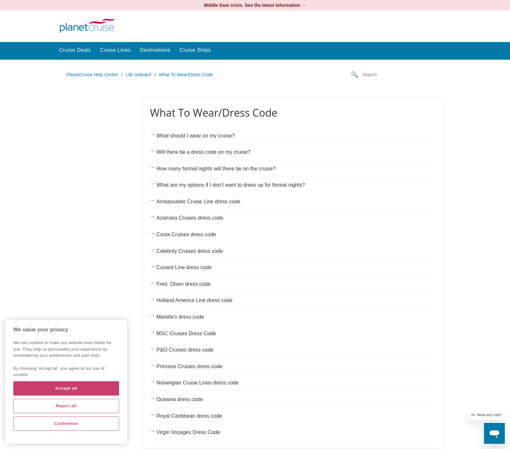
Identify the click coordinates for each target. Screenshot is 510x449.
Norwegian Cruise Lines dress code (197, 382)
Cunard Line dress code (184, 267)
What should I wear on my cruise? (195, 135)
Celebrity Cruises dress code (189, 251)
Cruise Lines (115, 50)
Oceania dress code (179, 399)
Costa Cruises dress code (186, 234)
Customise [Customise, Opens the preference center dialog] (66, 423)
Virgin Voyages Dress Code (188, 432)
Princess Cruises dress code (189, 366)
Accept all (66, 388)
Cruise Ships (195, 50)
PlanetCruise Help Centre (92, 74)
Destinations (155, 50)
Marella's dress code (180, 317)
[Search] (395, 74)
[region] (66, 382)
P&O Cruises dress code (184, 350)
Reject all (66, 405)
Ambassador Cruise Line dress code (198, 201)
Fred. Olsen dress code (183, 284)
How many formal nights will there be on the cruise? (215, 168)
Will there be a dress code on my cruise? (203, 152)
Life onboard (138, 74)
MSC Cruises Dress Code (186, 333)
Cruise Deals (75, 50)
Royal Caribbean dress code (189, 416)
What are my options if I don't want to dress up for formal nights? (230, 185)
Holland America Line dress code (194, 300)
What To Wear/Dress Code (186, 74)
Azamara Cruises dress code (189, 218)
